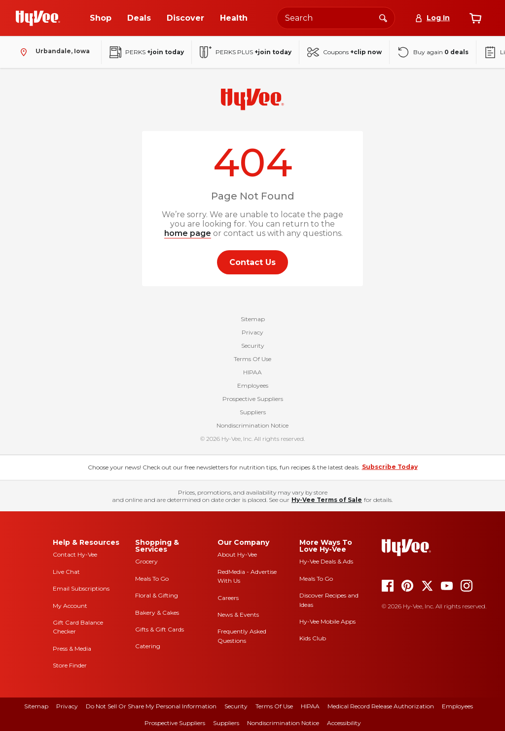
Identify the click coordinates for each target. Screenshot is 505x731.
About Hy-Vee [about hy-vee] (237, 554)
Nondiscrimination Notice (252, 425)
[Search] (383, 18)
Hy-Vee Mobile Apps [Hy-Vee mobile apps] (327, 621)
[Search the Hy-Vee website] (336, 18)
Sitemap (253, 319)
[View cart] (475, 18)
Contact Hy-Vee (75, 554)
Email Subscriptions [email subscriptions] (81, 588)
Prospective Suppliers (252, 398)
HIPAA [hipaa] (310, 706)
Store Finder (70, 665)
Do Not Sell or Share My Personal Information (151, 706)
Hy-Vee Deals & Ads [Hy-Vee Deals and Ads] (326, 561)
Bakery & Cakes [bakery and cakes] (157, 612)
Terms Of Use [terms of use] (274, 706)
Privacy (252, 332)
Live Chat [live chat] (66, 571)
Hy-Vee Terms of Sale (326, 499)
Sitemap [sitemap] (36, 706)
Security (252, 345)
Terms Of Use (252, 359)
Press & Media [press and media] (72, 648)
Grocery (146, 561)
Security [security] (236, 706)
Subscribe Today (390, 466)
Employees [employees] (457, 706)
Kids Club (312, 638)
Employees (252, 385)
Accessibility (344, 723)
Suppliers (253, 412)
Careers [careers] (228, 597)
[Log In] (432, 18)
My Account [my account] (70, 605)
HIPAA (252, 372)
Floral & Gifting (156, 595)
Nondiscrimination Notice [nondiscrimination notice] (283, 723)
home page (187, 233)
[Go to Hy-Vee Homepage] (38, 18)
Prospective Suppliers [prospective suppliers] (174, 723)
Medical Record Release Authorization (380, 706)
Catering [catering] (147, 646)
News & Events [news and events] (238, 614)
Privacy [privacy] (67, 706)
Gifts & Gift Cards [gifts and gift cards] (159, 629)
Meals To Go (152, 578)
